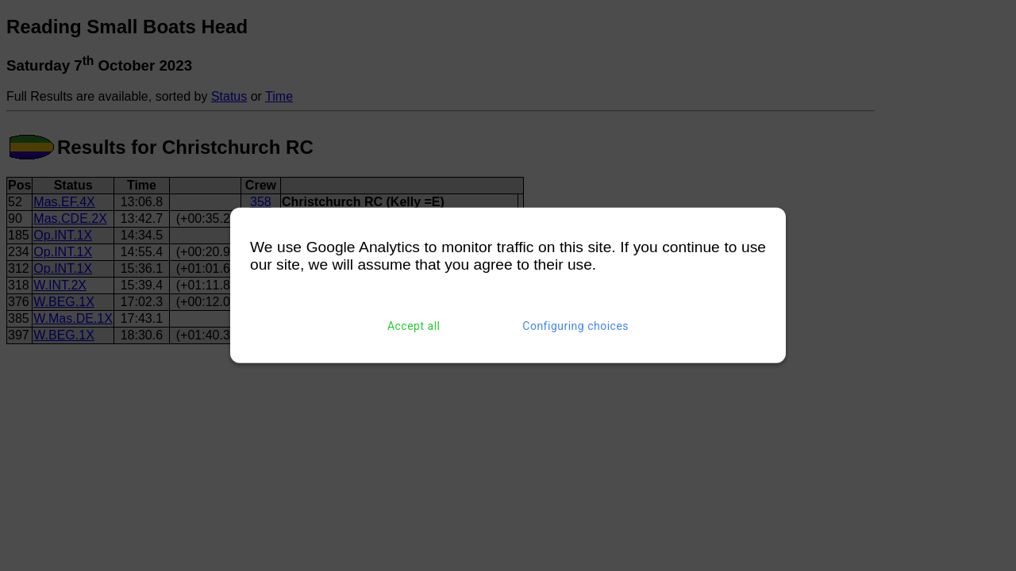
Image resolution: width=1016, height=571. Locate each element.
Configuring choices (575, 325)
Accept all (414, 325)
